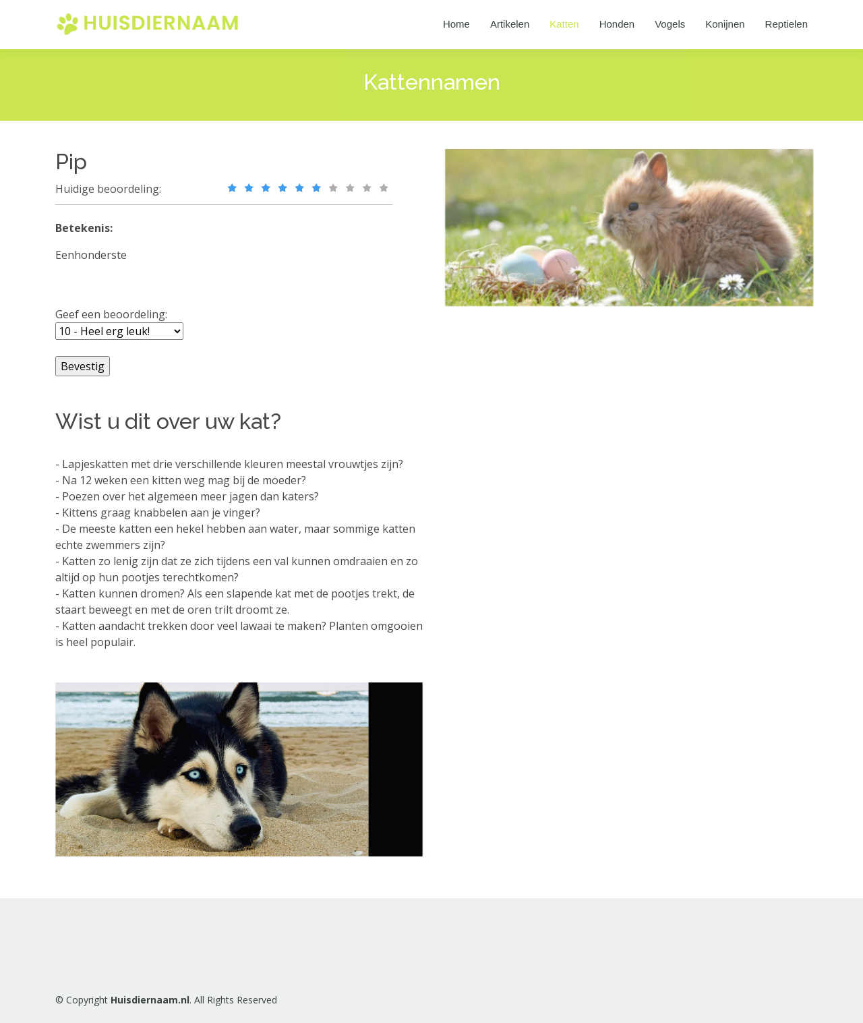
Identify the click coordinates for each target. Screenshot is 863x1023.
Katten (563, 24)
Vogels (670, 24)
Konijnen (724, 24)
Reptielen (786, 24)
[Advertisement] (556, 530)
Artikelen (509, 24)
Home (456, 24)
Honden (617, 24)
